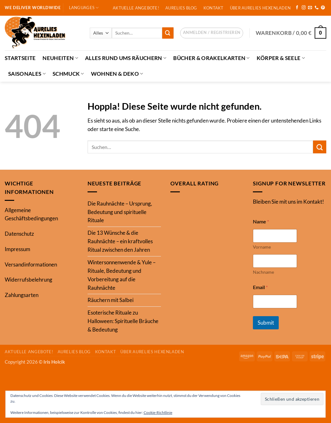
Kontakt (213, 7)
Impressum (17, 249)
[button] (211, 33)
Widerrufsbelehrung (28, 279)
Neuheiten (60, 58)
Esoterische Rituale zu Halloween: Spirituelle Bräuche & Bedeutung (123, 321)
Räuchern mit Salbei (111, 300)
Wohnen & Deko (117, 73)
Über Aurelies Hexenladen (260, 7)
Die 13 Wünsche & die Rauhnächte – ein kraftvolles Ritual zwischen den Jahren (120, 241)
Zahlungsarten (21, 295)
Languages (84, 8)
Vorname (262, 247)
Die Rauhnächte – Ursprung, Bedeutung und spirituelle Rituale (120, 212)
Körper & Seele (281, 58)
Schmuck (68, 73)
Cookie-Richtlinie (158, 412)
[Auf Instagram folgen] (304, 8)
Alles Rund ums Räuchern (125, 58)
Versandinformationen (31, 264)
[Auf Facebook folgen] (297, 8)
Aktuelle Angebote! (136, 7)
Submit (266, 322)
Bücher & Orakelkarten (211, 58)
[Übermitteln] (168, 32)
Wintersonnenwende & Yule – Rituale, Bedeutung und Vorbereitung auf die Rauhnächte (122, 275)
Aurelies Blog (181, 7)
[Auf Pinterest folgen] (323, 8)
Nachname (263, 272)
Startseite (20, 58)
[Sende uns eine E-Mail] (310, 8)
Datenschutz (19, 233)
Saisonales (27, 73)
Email (260, 287)
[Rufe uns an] (317, 8)
